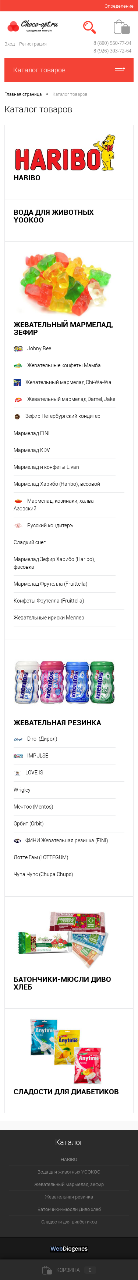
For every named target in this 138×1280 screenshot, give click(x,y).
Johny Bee (32, 349)
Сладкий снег (30, 542)
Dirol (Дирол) (35, 739)
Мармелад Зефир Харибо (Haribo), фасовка (54, 563)
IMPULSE (31, 756)
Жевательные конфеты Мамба (57, 365)
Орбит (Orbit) (29, 824)
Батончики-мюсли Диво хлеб (62, 983)
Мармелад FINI (32, 433)
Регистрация (33, 44)
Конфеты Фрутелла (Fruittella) (49, 601)
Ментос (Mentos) (33, 807)
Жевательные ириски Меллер (49, 618)
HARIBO (27, 177)
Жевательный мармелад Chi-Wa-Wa (63, 382)
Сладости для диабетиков (66, 1091)
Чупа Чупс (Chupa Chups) (43, 874)
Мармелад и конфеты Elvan (46, 467)
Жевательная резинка (57, 722)
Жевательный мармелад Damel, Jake (64, 399)
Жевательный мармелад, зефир (63, 328)
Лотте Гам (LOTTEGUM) (41, 857)
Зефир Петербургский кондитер (57, 416)
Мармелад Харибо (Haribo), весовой (57, 484)
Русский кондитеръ (43, 526)
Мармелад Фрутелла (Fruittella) (51, 584)
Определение (119, 6)
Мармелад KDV (32, 450)
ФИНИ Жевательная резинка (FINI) (61, 841)
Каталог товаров (69, 70)
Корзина (69, 1270)
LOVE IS (28, 773)
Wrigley (22, 790)
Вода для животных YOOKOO (54, 216)
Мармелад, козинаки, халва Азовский (54, 504)
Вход (9, 44)
